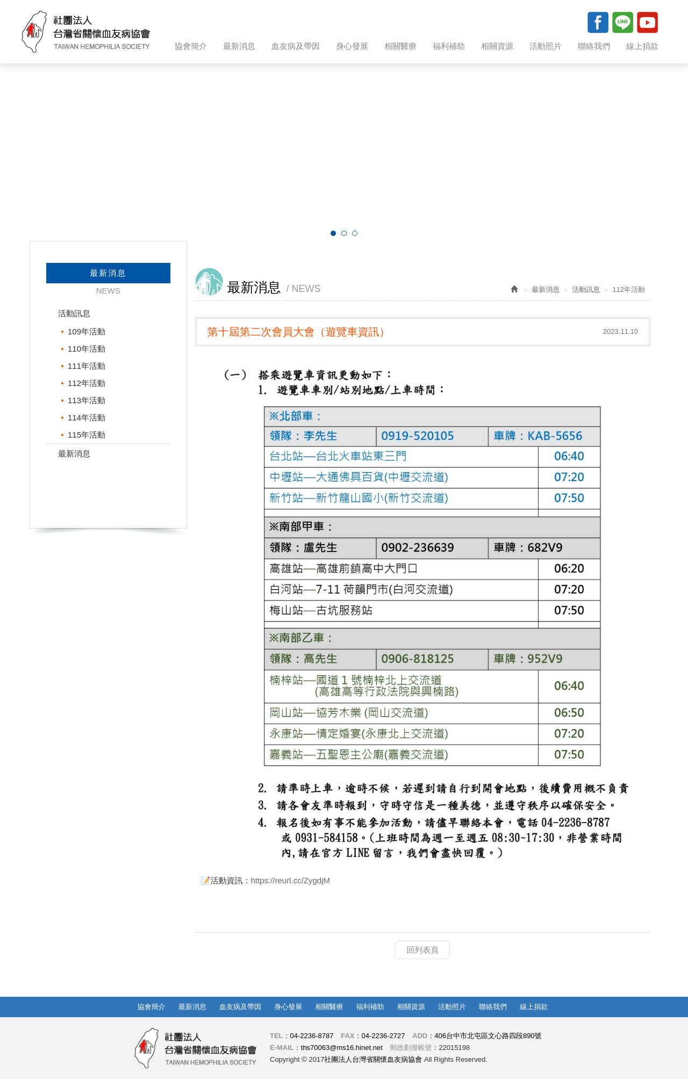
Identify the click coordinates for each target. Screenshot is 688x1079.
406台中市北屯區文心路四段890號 (487, 1036)
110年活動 (86, 348)
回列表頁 (422, 949)
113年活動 (86, 400)
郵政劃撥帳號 (411, 1048)
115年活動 (86, 434)
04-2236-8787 (312, 1036)
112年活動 (86, 383)
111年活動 (86, 365)
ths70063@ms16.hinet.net (342, 1048)
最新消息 (74, 453)
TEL (276, 1036)
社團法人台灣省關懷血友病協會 (86, 32)
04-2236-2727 (383, 1036)
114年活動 (86, 417)
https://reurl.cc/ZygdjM (291, 880)
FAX (347, 1036)
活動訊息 (74, 313)
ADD (419, 1036)
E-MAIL (282, 1048)
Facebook (597, 22)
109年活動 (86, 331)
